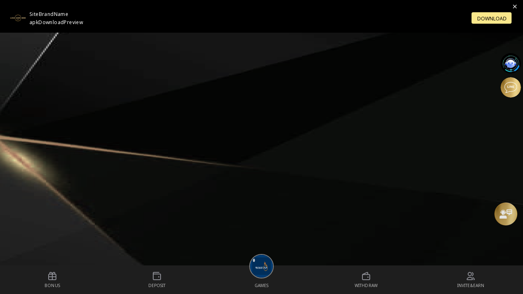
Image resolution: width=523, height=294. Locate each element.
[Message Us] (505, 214)
